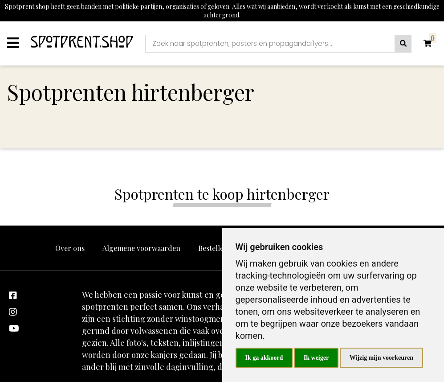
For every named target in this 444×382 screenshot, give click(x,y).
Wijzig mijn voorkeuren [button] (381, 357)
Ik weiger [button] (316, 357)
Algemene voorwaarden (141, 248)
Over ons (70, 248)
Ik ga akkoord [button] (264, 357)
